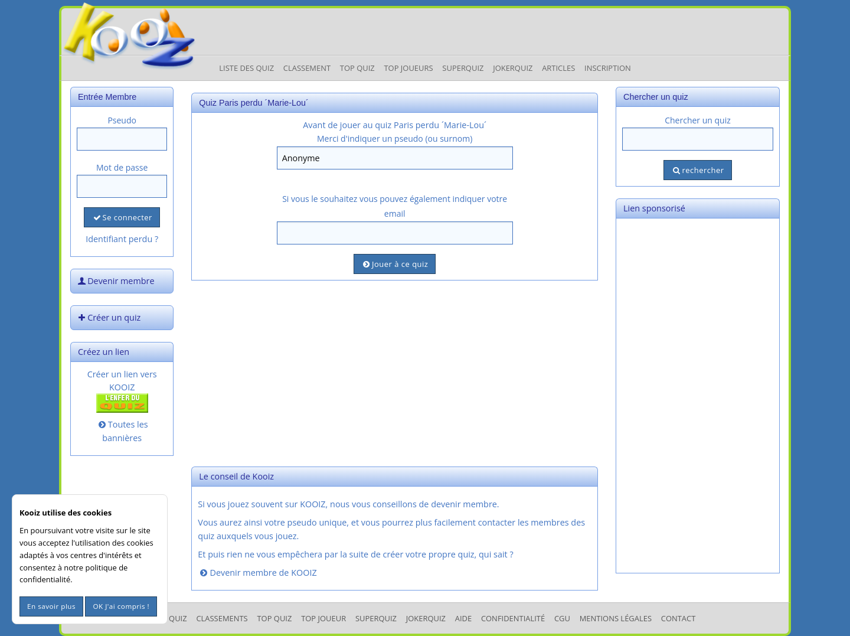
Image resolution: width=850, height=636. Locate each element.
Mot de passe (122, 167)
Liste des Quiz (246, 68)
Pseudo (121, 120)
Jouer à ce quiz (394, 264)
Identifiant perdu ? (122, 238)
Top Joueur (323, 618)
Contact (678, 618)
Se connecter (121, 217)
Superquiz (462, 68)
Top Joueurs (408, 68)
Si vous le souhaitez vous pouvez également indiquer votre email (394, 206)
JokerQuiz (512, 68)
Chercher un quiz (698, 120)
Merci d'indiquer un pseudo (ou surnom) (394, 138)
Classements (221, 618)
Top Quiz (357, 68)
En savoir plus (51, 606)
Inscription (607, 68)
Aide (463, 618)
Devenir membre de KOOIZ (257, 572)
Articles (558, 68)
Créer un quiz (108, 317)
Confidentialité (513, 618)
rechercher (697, 170)
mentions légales (616, 618)
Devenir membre (115, 280)
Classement (307, 68)
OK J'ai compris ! (121, 606)
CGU (562, 618)
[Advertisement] (394, 372)
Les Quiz (171, 618)
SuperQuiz (376, 618)
